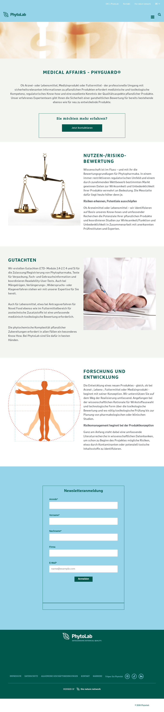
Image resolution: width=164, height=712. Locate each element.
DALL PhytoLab (112, 4)
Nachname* (55, 531)
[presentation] (73, 591)
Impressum (15, 676)
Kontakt (126, 4)
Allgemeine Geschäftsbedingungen (59, 676)
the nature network (143, 4)
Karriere (97, 676)
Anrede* (53, 499)
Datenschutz (31, 676)
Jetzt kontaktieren (82, 128)
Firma (52, 547)
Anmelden (83, 579)
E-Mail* (53, 563)
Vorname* (54, 515)
